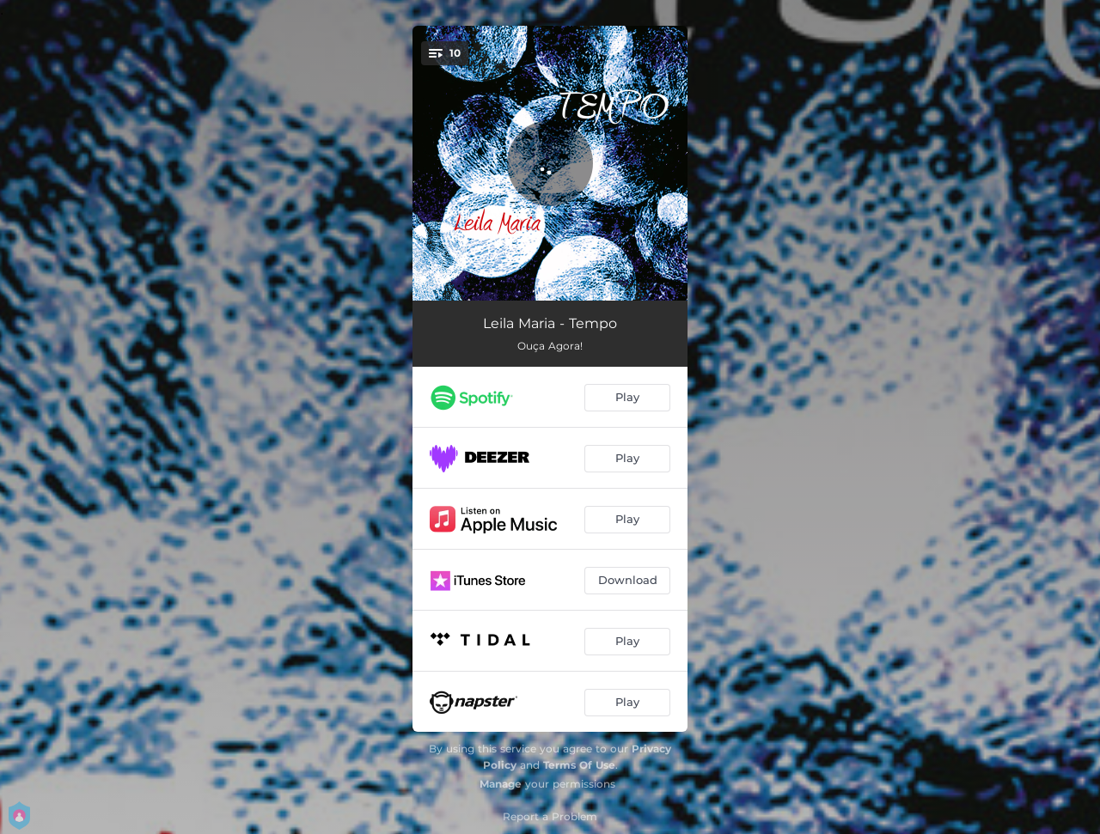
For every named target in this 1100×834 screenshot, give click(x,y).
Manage (501, 783)
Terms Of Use (579, 764)
